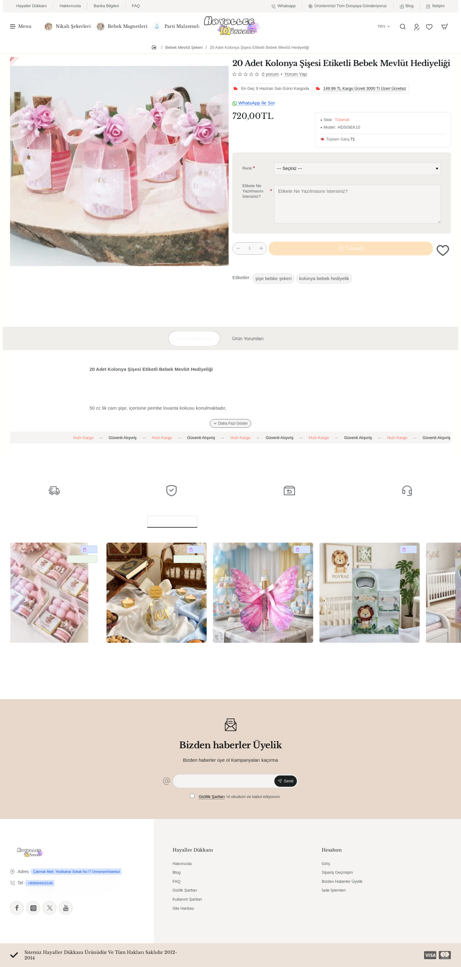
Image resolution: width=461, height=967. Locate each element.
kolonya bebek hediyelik (324, 278)
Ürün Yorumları (248, 338)
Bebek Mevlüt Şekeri (184, 47)
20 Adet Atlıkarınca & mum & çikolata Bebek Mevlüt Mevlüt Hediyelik (48, 653)
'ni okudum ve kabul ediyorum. (235, 796)
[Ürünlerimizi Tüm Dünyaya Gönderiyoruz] (347, 6)
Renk (247, 168)
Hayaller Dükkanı (193, 850)
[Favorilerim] (430, 27)
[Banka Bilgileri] (106, 6)
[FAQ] (136, 6)
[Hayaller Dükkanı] (31, 6)
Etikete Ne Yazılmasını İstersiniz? (252, 191)
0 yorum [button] (270, 74)
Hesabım (332, 850)
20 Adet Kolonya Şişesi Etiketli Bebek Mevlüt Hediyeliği (259, 47)
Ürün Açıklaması (194, 338)
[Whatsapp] (283, 6)
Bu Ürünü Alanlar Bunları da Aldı (260, 520)
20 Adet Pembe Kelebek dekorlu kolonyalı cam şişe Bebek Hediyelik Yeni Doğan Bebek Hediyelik (258, 653)
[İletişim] (435, 6)
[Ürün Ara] (402, 26)
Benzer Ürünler (172, 520)
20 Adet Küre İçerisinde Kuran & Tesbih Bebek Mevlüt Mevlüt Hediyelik (156, 653)
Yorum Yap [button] (295, 74)
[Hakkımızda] (70, 6)
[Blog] (406, 6)
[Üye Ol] (418, 27)
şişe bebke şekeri (273, 278)
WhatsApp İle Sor (253, 102)
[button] (443, 250)
